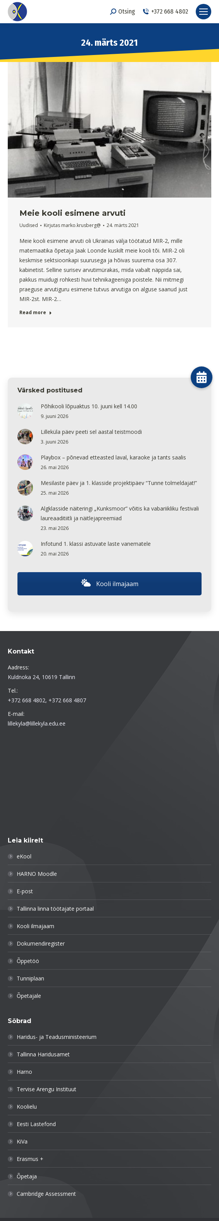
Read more (35, 313)
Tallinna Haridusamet (43, 1054)
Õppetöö (28, 961)
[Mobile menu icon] (203, 11)
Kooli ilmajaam (109, 584)
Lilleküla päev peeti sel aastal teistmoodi (91, 431)
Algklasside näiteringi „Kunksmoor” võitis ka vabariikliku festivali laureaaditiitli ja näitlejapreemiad (120, 513)
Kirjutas (72, 225)
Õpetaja (27, 1176)
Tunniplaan (30, 978)
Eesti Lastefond (36, 1124)
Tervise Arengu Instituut (46, 1089)
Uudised (28, 225)
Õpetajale (29, 995)
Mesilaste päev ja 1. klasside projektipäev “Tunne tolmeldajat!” (119, 483)
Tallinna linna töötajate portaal (55, 908)
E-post (25, 891)
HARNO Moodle (37, 873)
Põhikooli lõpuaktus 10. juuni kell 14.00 (89, 406)
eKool (24, 856)
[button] (201, 377)
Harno (24, 1071)
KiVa (22, 1141)
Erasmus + (30, 1159)
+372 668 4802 (165, 11)
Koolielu (27, 1106)
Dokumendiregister (41, 943)
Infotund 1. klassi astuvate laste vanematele (96, 543)
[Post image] (25, 411)
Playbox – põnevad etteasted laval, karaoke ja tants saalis (113, 457)
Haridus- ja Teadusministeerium (57, 1036)
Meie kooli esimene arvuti (72, 213)
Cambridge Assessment (46, 1193)
